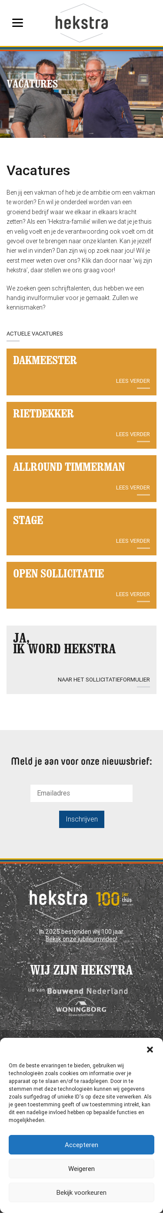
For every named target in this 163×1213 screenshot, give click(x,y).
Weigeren (81, 1169)
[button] (150, 1048)
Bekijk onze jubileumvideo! (81, 939)
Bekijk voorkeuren (81, 1193)
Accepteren (81, 1145)
